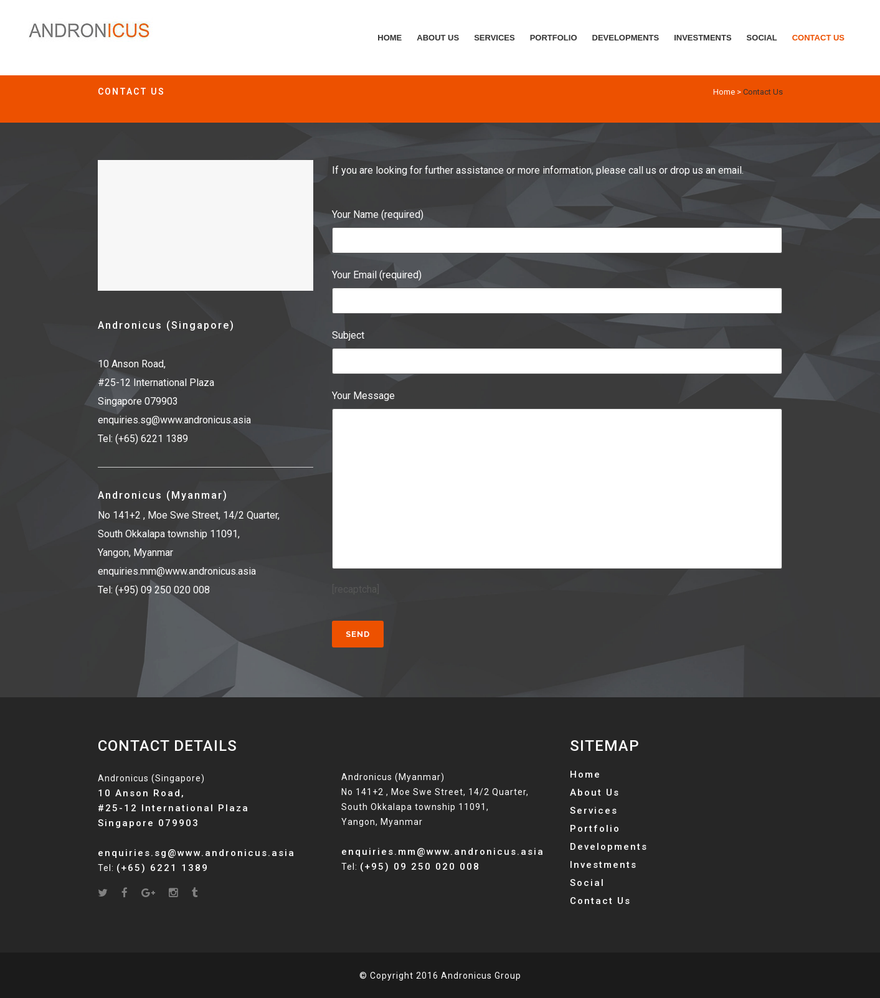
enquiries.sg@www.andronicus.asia (174, 420)
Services (594, 810)
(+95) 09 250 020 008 (162, 590)
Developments (609, 846)
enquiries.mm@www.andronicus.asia (177, 571)
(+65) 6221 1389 (151, 439)
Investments (603, 865)
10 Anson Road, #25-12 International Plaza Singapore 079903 (156, 382)
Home (724, 92)
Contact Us (600, 901)
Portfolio (595, 828)
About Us (595, 792)
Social (587, 883)
